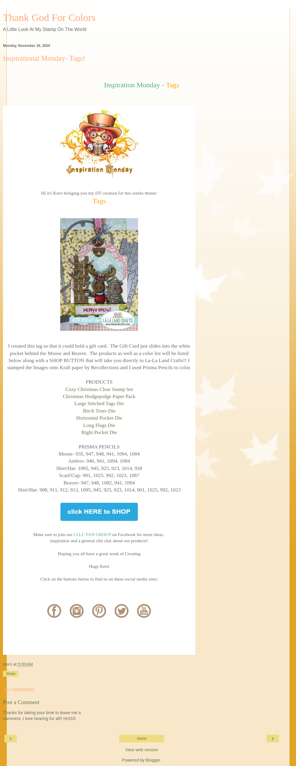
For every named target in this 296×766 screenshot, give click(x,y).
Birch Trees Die (99, 411)
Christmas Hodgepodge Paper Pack (99, 396)
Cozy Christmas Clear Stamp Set (99, 389)
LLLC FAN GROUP (92, 534)
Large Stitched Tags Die (99, 403)
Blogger (153, 760)
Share (10, 674)
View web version (141, 749)
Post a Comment (21, 702)
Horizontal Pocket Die (99, 418)
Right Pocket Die (99, 432)
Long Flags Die (99, 425)
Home (141, 739)
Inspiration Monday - (134, 85)
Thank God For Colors (49, 17)
